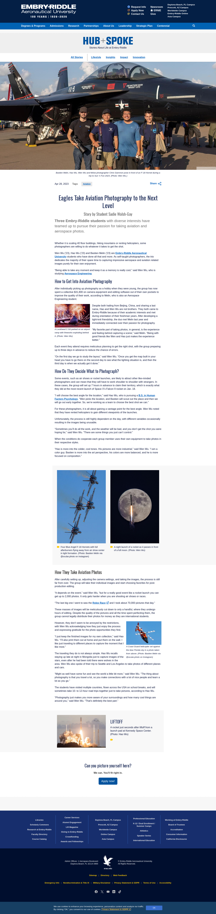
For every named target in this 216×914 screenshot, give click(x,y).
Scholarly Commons (39, 825)
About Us (108, 26)
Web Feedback (120, 875)
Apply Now (135, 10)
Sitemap (93, 875)
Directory (105, 875)
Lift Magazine (72, 827)
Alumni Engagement (71, 822)
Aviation (87, 184)
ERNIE (155, 10)
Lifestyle (96, 57)
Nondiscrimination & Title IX (76, 883)
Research (73, 26)
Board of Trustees (176, 825)
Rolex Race (101, 603)
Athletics (144, 831)
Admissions (57, 26)
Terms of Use (149, 883)
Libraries (39, 820)
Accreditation (176, 829)
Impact (124, 57)
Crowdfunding (72, 837)
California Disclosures (176, 839)
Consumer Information (176, 834)
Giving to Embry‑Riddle (72, 832)
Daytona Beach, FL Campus (181, 5)
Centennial (163, 26)
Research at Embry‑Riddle (39, 829)
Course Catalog (39, 839)
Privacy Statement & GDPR (116, 909)
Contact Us (135, 14)
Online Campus (108, 834)
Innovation (139, 57)
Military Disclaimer (101, 883)
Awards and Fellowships (72, 841)
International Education (144, 840)
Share (155, 183)
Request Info (136, 7)
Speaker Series (144, 836)
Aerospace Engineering (78, 273)
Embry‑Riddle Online (178, 13)
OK (154, 908)
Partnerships (91, 26)
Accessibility (165, 883)
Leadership (125, 26)
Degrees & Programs (33, 26)
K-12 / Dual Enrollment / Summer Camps (144, 824)
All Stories (77, 57)
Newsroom (156, 7)
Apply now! (108, 781)
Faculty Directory (39, 834)
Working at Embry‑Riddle (176, 820)
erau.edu (108, 862)
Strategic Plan (144, 26)
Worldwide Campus (177, 10)
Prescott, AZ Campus (178, 7)
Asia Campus (174, 16)
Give (153, 14)
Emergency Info (52, 883)
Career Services (72, 817)
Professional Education (144, 818)
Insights (110, 57)
